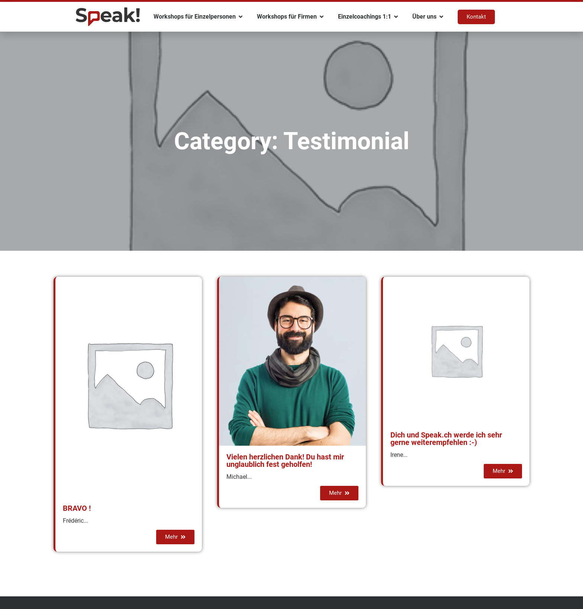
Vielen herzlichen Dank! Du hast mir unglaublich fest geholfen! (285, 460)
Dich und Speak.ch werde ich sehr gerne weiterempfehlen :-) (446, 438)
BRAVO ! (77, 508)
